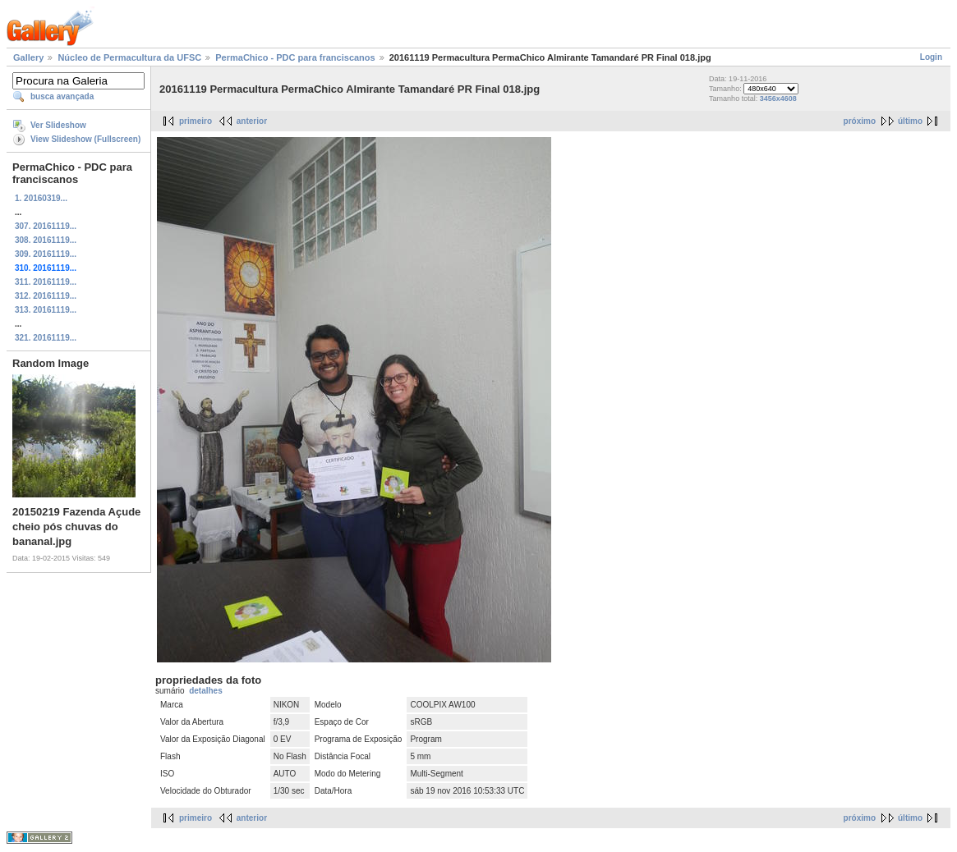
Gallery (28, 57)
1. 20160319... (41, 198)
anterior (252, 121)
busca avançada (62, 96)
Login (931, 57)
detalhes (206, 690)
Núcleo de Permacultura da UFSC (129, 57)
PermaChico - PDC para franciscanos (295, 57)
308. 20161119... (45, 240)
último (910, 121)
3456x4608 (778, 98)
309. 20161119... (45, 254)
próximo (860, 121)
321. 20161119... (45, 337)
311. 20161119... (45, 281)
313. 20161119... (45, 309)
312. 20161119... (45, 295)
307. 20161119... (45, 226)
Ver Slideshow (58, 125)
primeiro (195, 121)
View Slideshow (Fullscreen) (85, 139)
